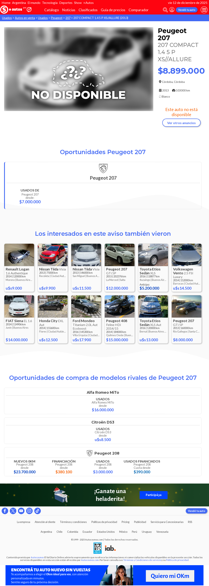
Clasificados (88, 10)
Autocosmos (37, 557)
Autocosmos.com (90, 560)
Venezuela (162, 531)
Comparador (139, 10)
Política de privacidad (177, 560)
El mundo (34, 2)
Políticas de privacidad (104, 522)
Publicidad (140, 522)
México (123, 531)
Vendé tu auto (186, 9)
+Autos (88, 2)
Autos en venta (25, 18)
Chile (59, 531)
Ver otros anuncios (181, 123)
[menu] (204, 9)
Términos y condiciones (73, 522)
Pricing (125, 522)
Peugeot (56, 18)
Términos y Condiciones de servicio (142, 560)
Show (78, 2)
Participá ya (153, 495)
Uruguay (147, 531)
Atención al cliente (45, 522)
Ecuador (87, 531)
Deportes (65, 2)
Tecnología (50, 2)
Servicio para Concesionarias (167, 522)
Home (6, 2)
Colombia (72, 531)
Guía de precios (113, 10)
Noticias (68, 10)
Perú (134, 531)
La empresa (23, 522)
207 (68, 18)
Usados (7, 18)
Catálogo (51, 10)
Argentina (19, 2)
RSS (190, 522)
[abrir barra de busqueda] (165, 10)
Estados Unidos (106, 531)
